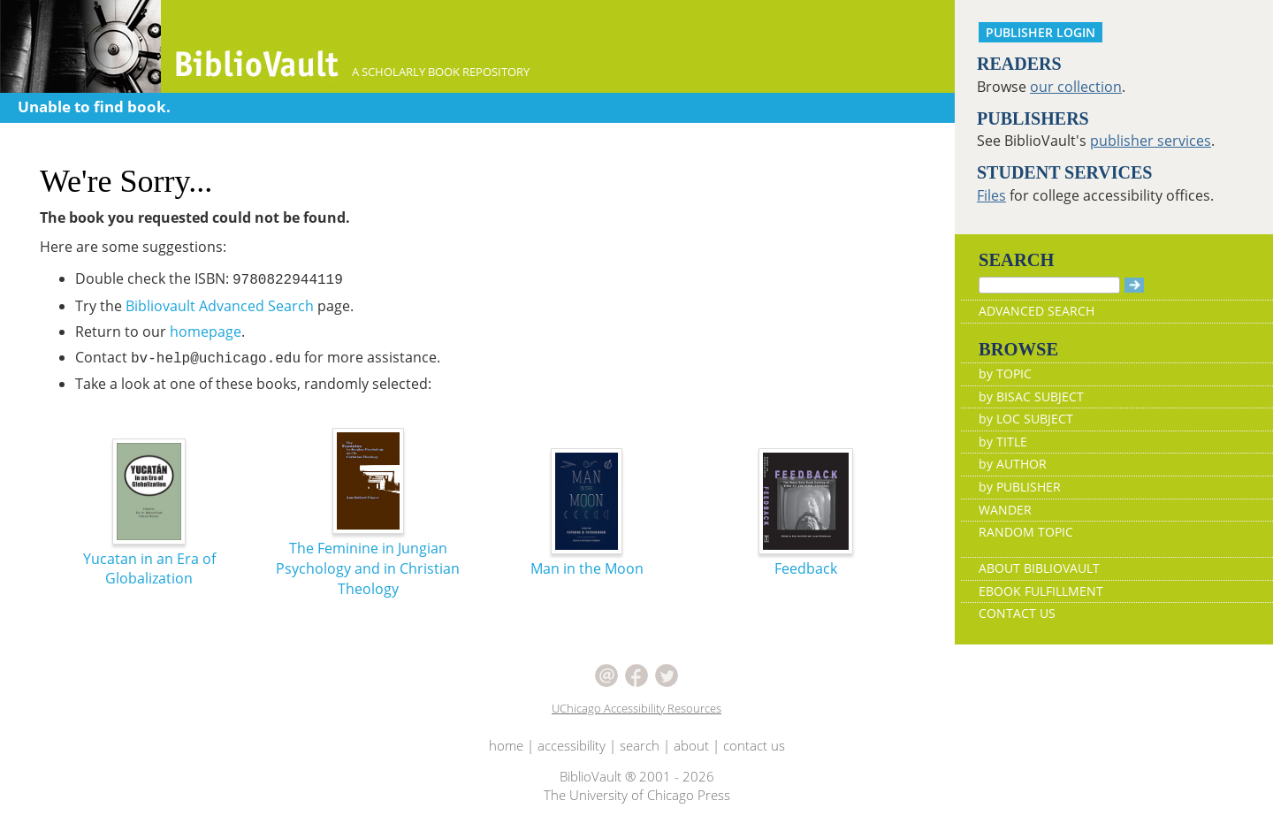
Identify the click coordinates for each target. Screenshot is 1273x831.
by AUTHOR (1013, 463)
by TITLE (1003, 441)
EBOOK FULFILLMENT (1041, 591)
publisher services (1150, 140)
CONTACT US (1017, 613)
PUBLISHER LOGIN (1040, 32)
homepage (205, 331)
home (506, 745)
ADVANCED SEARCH (1036, 310)
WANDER (1005, 509)
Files (991, 195)
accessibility (571, 745)
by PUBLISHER (1020, 486)
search (639, 745)
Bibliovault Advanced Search (220, 306)
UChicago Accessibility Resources (636, 708)
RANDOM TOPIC (1026, 531)
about (691, 745)
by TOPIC (1005, 373)
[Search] (1049, 285)
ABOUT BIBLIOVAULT (1039, 568)
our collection (1076, 86)
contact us (754, 745)
